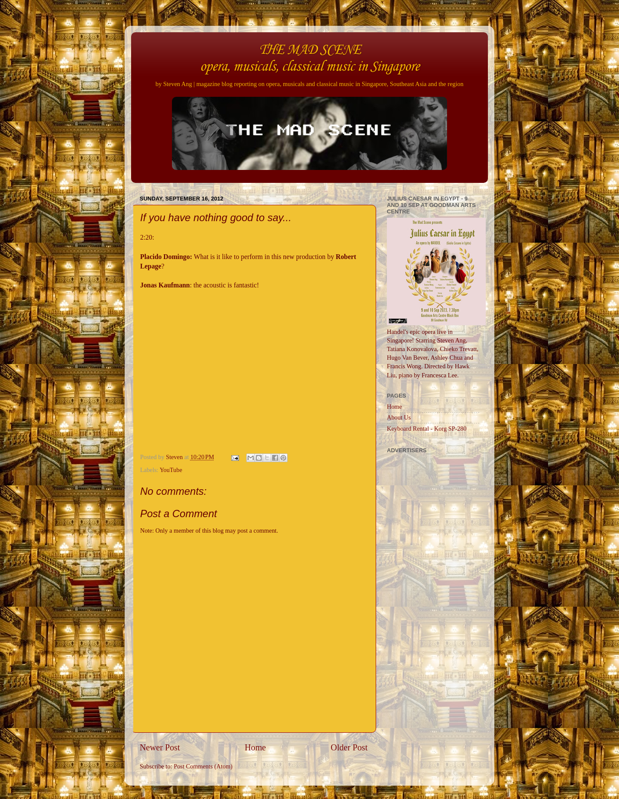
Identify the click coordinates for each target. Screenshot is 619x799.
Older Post (349, 747)
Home (255, 747)
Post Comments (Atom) (203, 766)
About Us (399, 417)
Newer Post (160, 747)
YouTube (170, 469)
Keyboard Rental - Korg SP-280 (426, 428)
